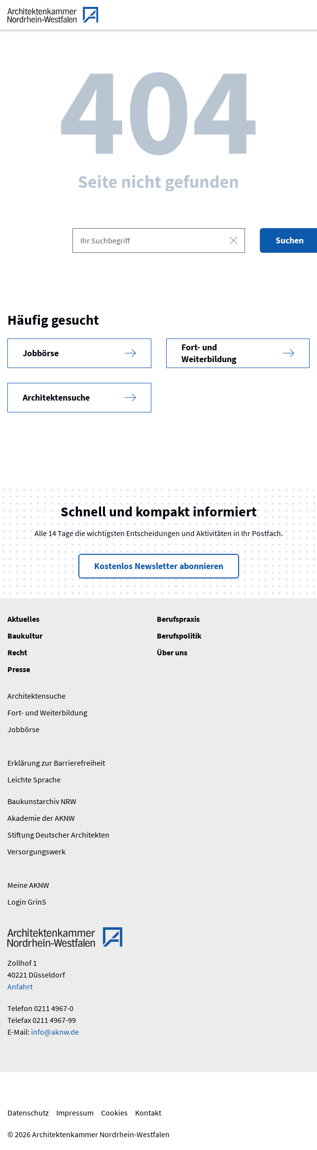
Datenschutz (28, 1112)
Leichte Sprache (34, 779)
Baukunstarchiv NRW (41, 801)
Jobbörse (23, 729)
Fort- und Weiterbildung (47, 712)
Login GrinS (26, 902)
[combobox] (158, 240)
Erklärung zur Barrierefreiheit (56, 763)
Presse (18, 669)
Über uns (172, 652)
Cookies (114, 1112)
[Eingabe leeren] (233, 241)
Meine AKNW (28, 885)
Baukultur (24, 636)
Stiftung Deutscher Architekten (58, 835)
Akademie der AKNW (41, 818)
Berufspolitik (179, 636)
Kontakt (148, 1112)
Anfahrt (20, 986)
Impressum (75, 1112)
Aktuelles (23, 619)
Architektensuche (36, 696)
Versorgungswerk (36, 851)
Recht (17, 652)
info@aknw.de (55, 1032)
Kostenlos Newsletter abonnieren (158, 566)
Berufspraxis (178, 619)
